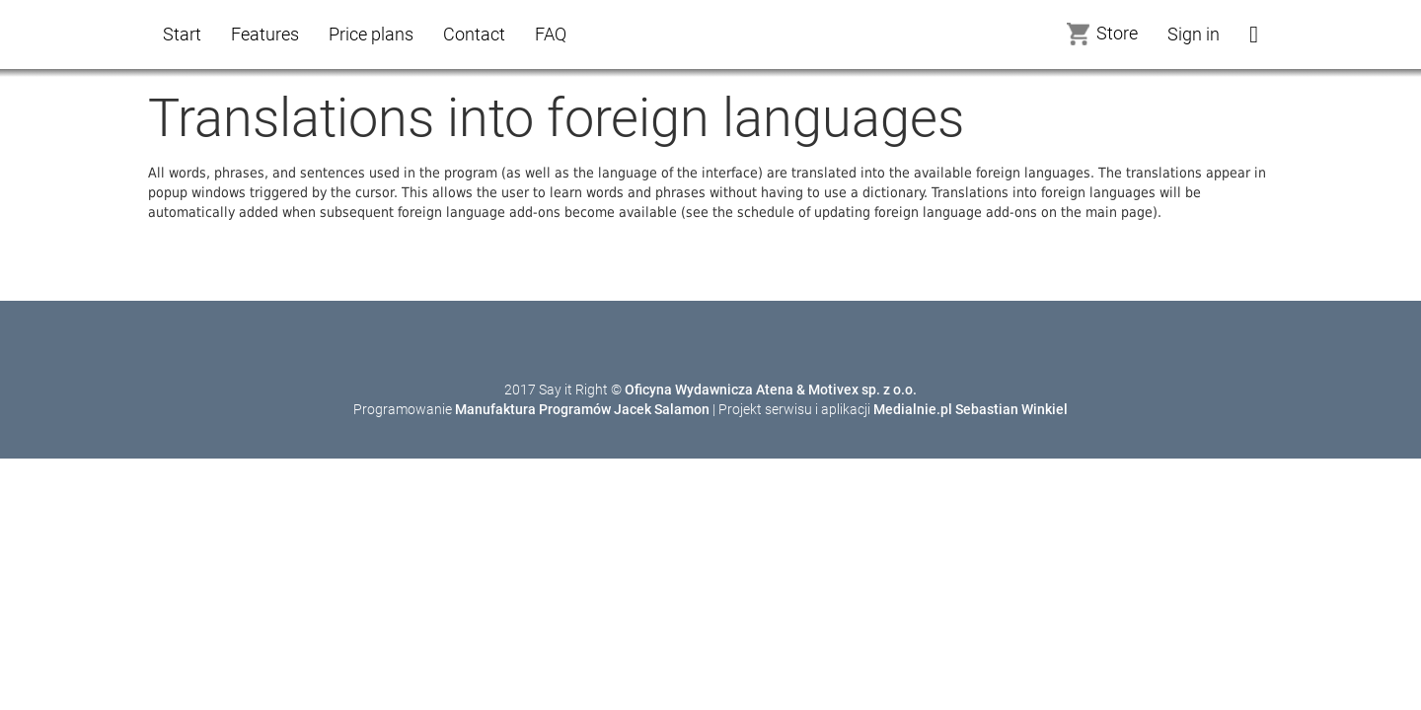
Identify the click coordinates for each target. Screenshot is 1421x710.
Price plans (371, 34)
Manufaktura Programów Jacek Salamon (582, 409)
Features (265, 34)
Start (182, 34)
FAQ (550, 34)
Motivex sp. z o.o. (862, 389)
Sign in (1193, 34)
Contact (474, 34)
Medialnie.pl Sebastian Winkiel (970, 409)
